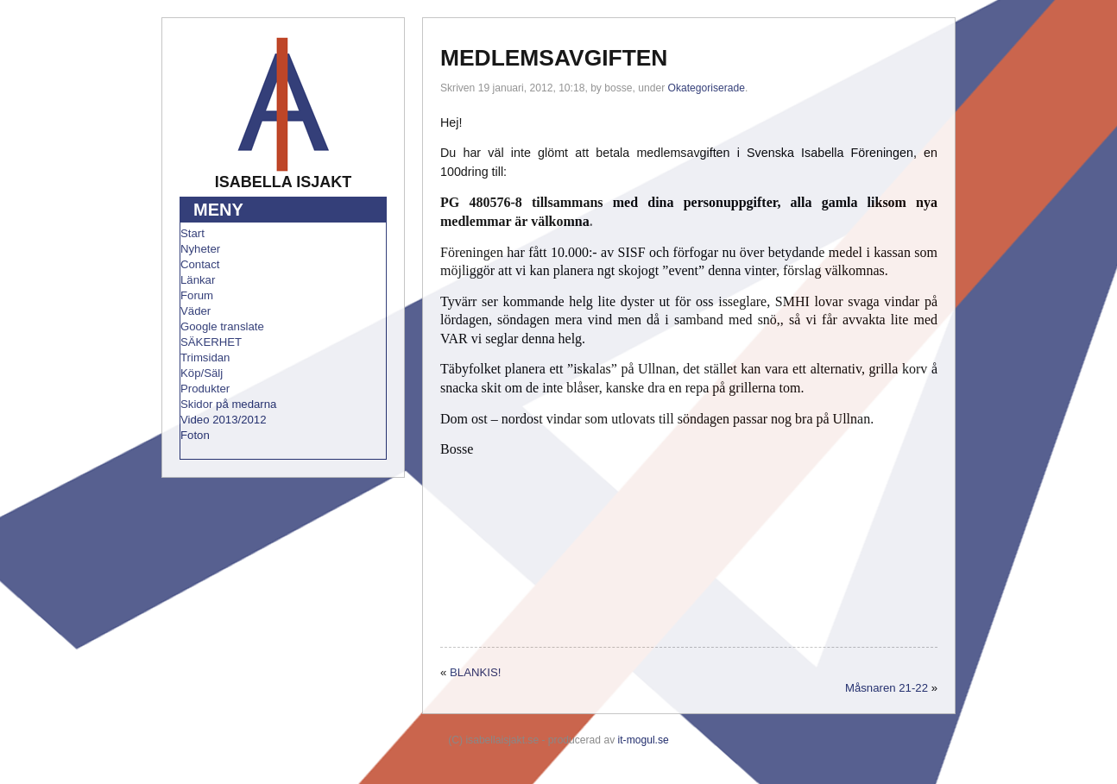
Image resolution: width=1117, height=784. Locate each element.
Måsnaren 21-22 (886, 687)
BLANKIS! (475, 672)
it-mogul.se (643, 740)
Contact (199, 264)
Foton (195, 435)
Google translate (222, 326)
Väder (195, 310)
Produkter (205, 388)
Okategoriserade (706, 88)
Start (192, 233)
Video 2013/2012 (223, 419)
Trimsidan (205, 357)
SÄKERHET (211, 342)
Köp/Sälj (201, 373)
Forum (196, 295)
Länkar (197, 279)
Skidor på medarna (228, 404)
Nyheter (200, 248)
